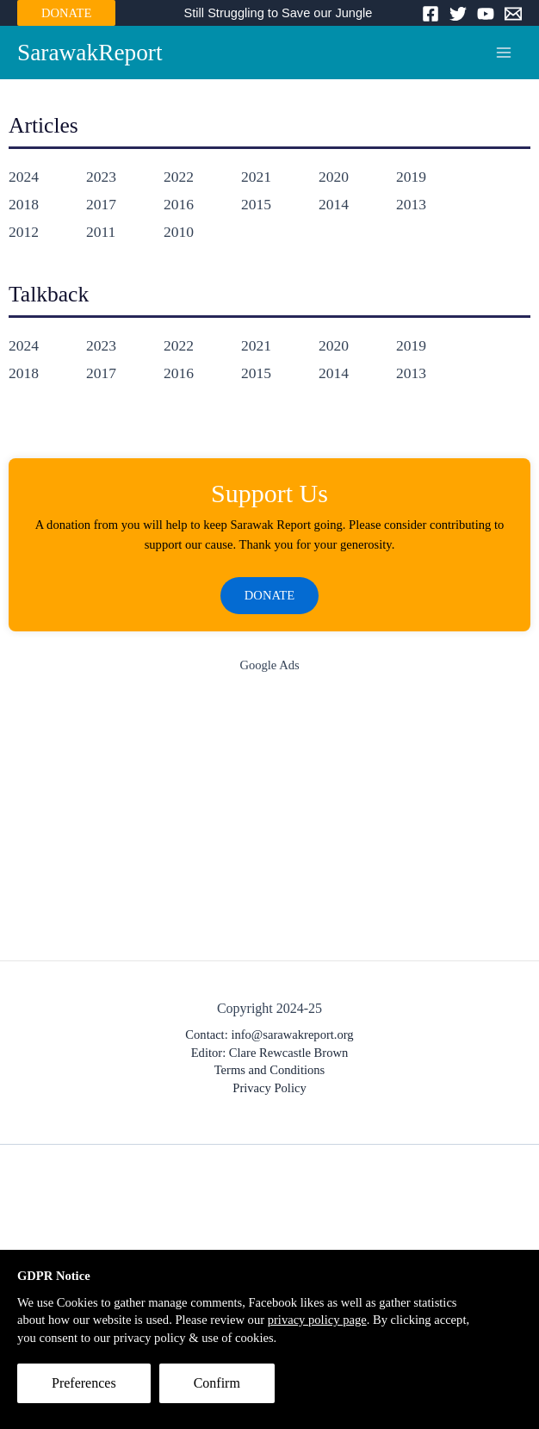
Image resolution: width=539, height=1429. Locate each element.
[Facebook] (430, 13)
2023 (101, 176)
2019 (411, 176)
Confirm (217, 1383)
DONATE (66, 13)
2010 (179, 231)
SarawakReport (90, 52)
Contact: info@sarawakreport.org (269, 1034)
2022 (179, 176)
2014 (334, 204)
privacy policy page (317, 1319)
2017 (101, 204)
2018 (24, 204)
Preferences (84, 1383)
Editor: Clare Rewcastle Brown (270, 1052)
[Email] (513, 13)
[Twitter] (458, 13)
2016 (179, 204)
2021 (256, 176)
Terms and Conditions (269, 1070)
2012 (24, 231)
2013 (411, 204)
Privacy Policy (269, 1088)
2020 (334, 176)
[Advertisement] (269, 820)
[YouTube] (485, 13)
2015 (256, 204)
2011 (100, 231)
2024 (24, 176)
